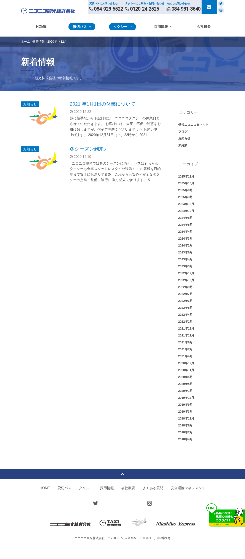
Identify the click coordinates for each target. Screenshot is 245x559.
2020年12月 (186, 363)
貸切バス (64, 488)
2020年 (52, 41)
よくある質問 (153, 488)
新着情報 (39, 41)
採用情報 (107, 488)
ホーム (25, 41)
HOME (45, 488)
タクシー (86, 488)
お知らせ (30, 104)
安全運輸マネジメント (188, 488)
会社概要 (128, 488)
